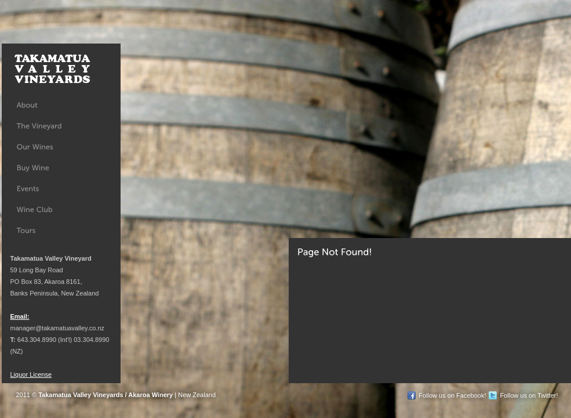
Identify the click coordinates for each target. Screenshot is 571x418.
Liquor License (31, 374)
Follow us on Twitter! (529, 395)
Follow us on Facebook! (452, 395)
